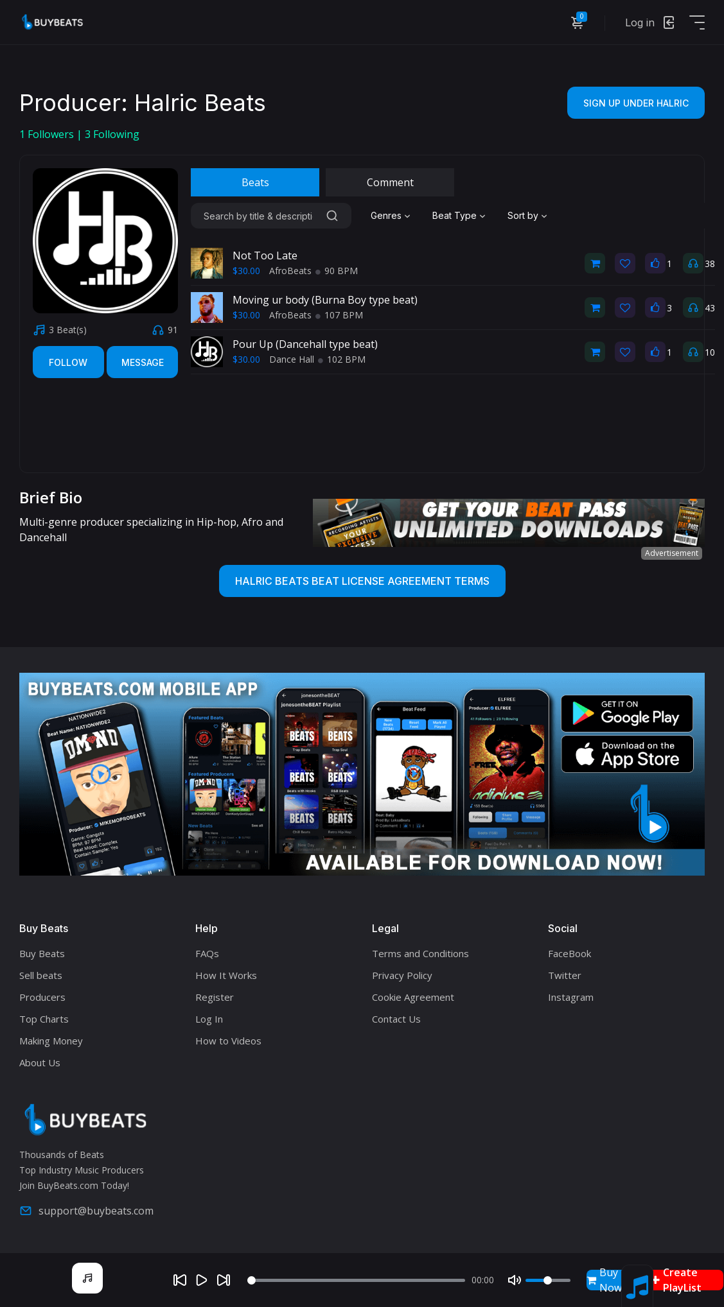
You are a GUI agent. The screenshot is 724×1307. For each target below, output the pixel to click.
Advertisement (671, 553)
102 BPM (342, 359)
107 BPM (339, 315)
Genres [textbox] (386, 215)
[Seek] (356, 1280)
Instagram (571, 997)
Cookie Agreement (413, 997)
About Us (39, 1062)
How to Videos (228, 1040)
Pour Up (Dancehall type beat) (305, 344)
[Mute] (514, 1280)
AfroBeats (290, 270)
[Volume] (547, 1280)
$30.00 (246, 270)
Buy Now (604, 1280)
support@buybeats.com (86, 1211)
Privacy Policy (402, 975)
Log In (209, 1018)
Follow (68, 362)
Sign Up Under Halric (636, 103)
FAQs (207, 953)
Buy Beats (42, 953)
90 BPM (336, 270)
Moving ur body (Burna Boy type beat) (325, 300)
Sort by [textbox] (523, 215)
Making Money (51, 1040)
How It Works (226, 975)
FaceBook (569, 953)
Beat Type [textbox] (454, 215)
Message (142, 362)
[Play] (201, 1280)
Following (112, 134)
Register (214, 997)
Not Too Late (265, 255)
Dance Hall (291, 359)
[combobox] (392, 216)
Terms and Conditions (420, 953)
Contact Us (396, 1018)
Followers (47, 134)
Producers (42, 997)
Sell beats (40, 975)
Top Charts (44, 1018)
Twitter (564, 975)
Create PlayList (676, 1280)
